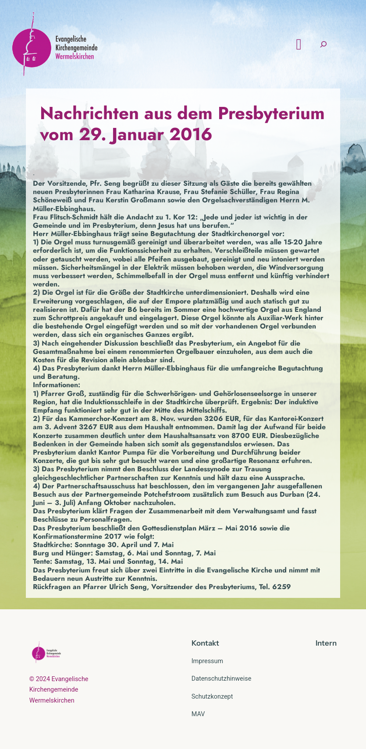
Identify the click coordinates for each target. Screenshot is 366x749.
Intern (326, 643)
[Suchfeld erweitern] (323, 44)
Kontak (204, 643)
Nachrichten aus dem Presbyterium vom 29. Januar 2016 (182, 123)
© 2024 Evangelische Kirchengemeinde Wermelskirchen (59, 689)
